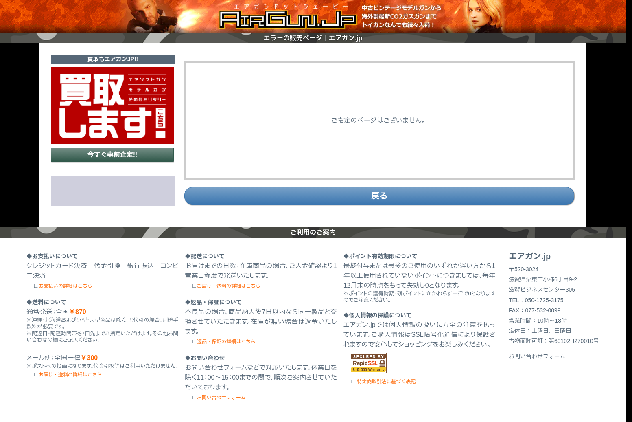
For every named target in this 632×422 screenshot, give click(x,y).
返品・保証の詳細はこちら (226, 342)
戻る (379, 195)
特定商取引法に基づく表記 (386, 382)
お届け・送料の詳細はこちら (70, 375)
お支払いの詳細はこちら (65, 286)
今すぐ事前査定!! (112, 154)
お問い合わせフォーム (221, 397)
